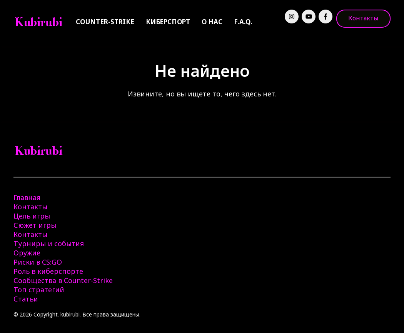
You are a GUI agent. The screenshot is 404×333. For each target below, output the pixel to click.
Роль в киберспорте (48, 271)
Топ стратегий (38, 289)
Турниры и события (48, 243)
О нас (212, 21)
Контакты (363, 18)
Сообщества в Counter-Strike (63, 280)
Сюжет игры (34, 225)
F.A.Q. (243, 21)
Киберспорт (168, 21)
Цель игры (31, 215)
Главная (26, 197)
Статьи (25, 298)
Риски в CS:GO (37, 262)
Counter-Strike (105, 21)
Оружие (26, 252)
